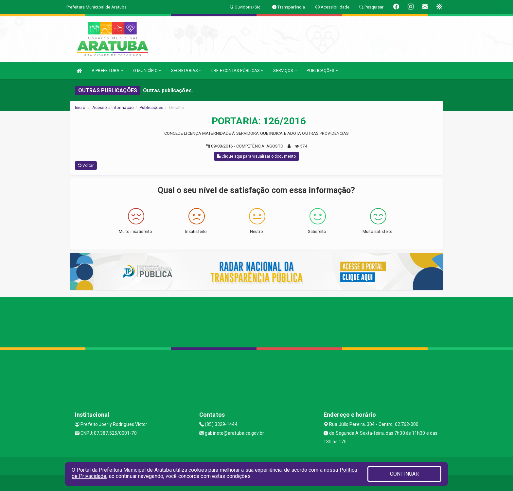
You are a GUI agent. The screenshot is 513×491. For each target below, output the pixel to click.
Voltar (86, 165)
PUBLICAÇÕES (322, 70)
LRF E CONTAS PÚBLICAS (237, 70)
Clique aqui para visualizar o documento (256, 156)
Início (80, 107)
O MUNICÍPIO (147, 70)
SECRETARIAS (186, 70)
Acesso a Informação (113, 107)
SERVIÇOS (285, 70)
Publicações (151, 107)
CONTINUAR (404, 474)
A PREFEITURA (107, 70)
